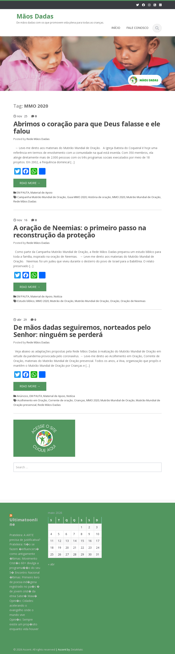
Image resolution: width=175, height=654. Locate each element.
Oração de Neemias (133, 301)
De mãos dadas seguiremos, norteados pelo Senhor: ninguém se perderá (82, 331)
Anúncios (22, 396)
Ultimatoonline (21, 522)
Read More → (30, 183)
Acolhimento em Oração (32, 400)
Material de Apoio (41, 192)
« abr (48, 564)
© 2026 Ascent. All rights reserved (34, 649)
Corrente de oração (60, 400)
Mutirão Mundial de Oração (143, 197)
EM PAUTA (23, 192)
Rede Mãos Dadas (38, 139)
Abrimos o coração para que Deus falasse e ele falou (86, 127)
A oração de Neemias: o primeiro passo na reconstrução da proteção (79, 231)
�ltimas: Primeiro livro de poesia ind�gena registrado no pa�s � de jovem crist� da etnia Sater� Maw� (22, 586)
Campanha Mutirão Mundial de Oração (41, 197)
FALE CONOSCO (137, 28)
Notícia (58, 296)
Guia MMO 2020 (77, 197)
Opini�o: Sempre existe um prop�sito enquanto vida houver (21, 624)
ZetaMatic (77, 649)
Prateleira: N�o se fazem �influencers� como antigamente (21, 549)
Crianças (79, 400)
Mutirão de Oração (62, 301)
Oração (114, 301)
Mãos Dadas (35, 16)
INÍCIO (115, 28)
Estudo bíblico (26, 301)
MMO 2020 (118, 197)
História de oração (99, 197)
